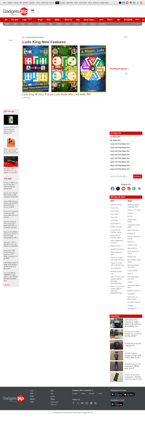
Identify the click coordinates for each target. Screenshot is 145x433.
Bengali (91, 393)
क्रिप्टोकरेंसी (128, 20)
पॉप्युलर (129, 201)
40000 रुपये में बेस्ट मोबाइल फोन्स (120, 169)
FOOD (38, 3)
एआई (27, 19)
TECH (57, 3)
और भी (7, 285)
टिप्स (51, 24)
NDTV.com (55, 402)
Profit (16, 3)
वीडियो (57, 20)
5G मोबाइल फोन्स (115, 137)
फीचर (48, 20)
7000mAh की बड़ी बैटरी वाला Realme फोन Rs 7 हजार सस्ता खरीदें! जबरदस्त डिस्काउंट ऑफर (10, 235)
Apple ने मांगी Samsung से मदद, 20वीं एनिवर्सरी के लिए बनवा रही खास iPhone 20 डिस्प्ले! (11, 204)
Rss (95, 403)
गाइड (78, 20)
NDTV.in (54, 404)
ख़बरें (31, 393)
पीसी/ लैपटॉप (41, 24)
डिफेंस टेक (68, 20)
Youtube (82, 403)
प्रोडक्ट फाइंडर (89, 20)
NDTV (5, 3)
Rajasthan (83, 3)
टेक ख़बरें (14, 20)
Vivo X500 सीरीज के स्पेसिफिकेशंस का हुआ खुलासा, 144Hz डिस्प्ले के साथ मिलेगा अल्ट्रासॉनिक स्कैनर (10, 277)
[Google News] (139, 188)
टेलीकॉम (59, 24)
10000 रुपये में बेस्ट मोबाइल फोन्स (120, 144)
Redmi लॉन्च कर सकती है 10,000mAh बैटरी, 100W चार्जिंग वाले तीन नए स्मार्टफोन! (11, 214)
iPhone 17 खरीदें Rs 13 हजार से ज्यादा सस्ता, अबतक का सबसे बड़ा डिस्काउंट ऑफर (11, 186)
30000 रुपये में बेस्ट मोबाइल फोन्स (120, 162)
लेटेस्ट (112, 201)
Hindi (83, 393)
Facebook (73, 403)
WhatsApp (91, 403)
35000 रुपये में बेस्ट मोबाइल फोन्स (120, 165)
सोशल (84, 24)
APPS (76, 3)
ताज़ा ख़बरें (7, 179)
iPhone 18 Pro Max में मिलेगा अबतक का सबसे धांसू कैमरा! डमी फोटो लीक (11, 195)
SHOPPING (69, 3)
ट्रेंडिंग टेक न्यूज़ (9, 111)
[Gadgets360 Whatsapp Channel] (134, 188)
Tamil (100, 393)
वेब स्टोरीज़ (102, 24)
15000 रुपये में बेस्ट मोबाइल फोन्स (120, 151)
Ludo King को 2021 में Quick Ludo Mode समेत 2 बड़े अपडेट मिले (56, 94)
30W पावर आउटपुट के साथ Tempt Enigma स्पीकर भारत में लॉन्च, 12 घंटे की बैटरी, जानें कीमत (10, 224)
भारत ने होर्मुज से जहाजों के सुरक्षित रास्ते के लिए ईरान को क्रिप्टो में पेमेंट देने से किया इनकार (11, 265)
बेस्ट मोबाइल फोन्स (115, 140)
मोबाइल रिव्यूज (115, 316)
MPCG (90, 3)
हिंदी (21, 3)
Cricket (32, 3)
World (10, 3)
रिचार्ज (109, 20)
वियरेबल (92, 24)
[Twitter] (118, 188)
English (75, 393)
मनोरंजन (30, 24)
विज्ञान (67, 24)
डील (118, 20)
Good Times (104, 3)
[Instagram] (128, 188)
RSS (31, 391)
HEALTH (51, 3)
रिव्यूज (40, 20)
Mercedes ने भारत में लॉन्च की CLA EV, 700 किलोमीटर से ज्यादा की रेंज (11, 244)
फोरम (101, 20)
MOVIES (25, 3)
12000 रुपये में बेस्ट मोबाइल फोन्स (120, 147)
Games (62, 3)
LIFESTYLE (44, 3)
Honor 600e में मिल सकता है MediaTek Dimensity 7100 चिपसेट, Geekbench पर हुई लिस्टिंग (10, 254)
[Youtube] (123, 188)
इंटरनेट (76, 24)
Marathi (96, 3)
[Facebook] (112, 188)
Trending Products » (119, 69)
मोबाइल (7, 24)
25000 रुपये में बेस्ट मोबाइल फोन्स (120, 158)
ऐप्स (23, 24)
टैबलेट (15, 24)
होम (6, 20)
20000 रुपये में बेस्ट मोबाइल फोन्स (120, 155)
